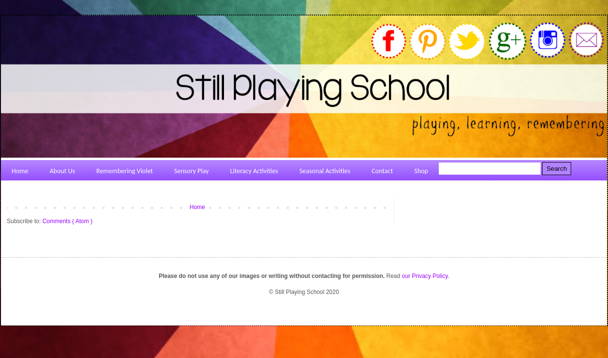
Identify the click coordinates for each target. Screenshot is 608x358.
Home (197, 207)
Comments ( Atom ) (67, 221)
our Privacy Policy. (425, 276)
